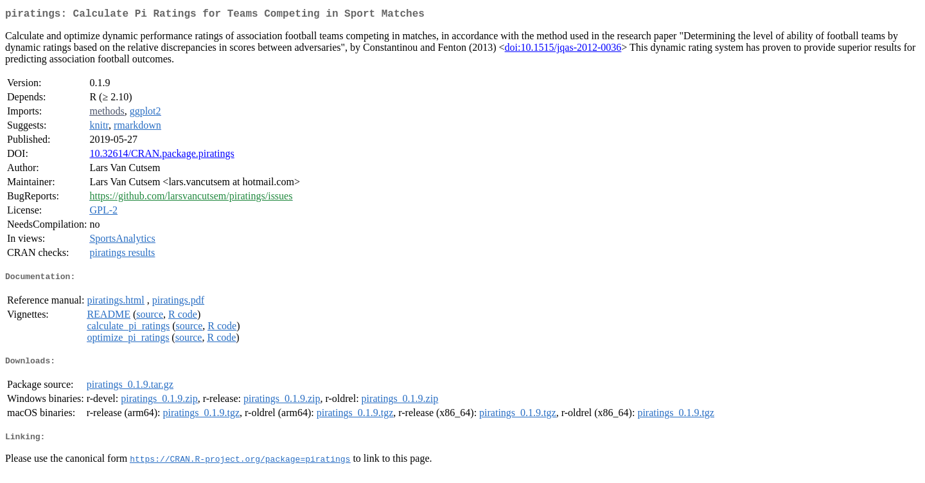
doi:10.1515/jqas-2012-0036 (563, 49)
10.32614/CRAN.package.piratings (161, 155)
